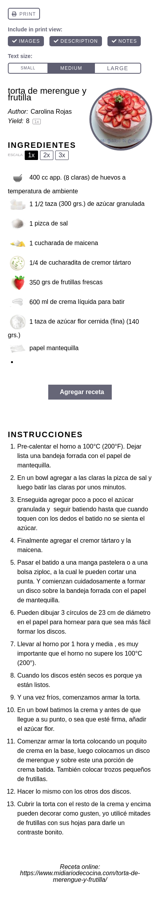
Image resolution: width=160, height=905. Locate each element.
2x (46, 155)
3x (61, 155)
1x (31, 155)
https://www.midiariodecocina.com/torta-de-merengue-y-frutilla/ (80, 876)
